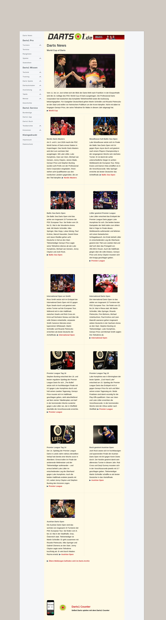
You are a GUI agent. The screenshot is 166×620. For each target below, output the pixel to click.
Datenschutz (28, 144)
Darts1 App (27, 117)
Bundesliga (27, 113)
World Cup (53, 111)
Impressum (27, 140)
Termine (26, 49)
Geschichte (27, 103)
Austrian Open (97, 480)
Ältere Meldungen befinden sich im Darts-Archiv (69, 561)
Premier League (98, 261)
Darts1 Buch (28, 121)
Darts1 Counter (81, 606)
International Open (67, 335)
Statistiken (27, 63)
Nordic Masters (70, 178)
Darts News (27, 35)
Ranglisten (27, 54)
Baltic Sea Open (108, 175)
